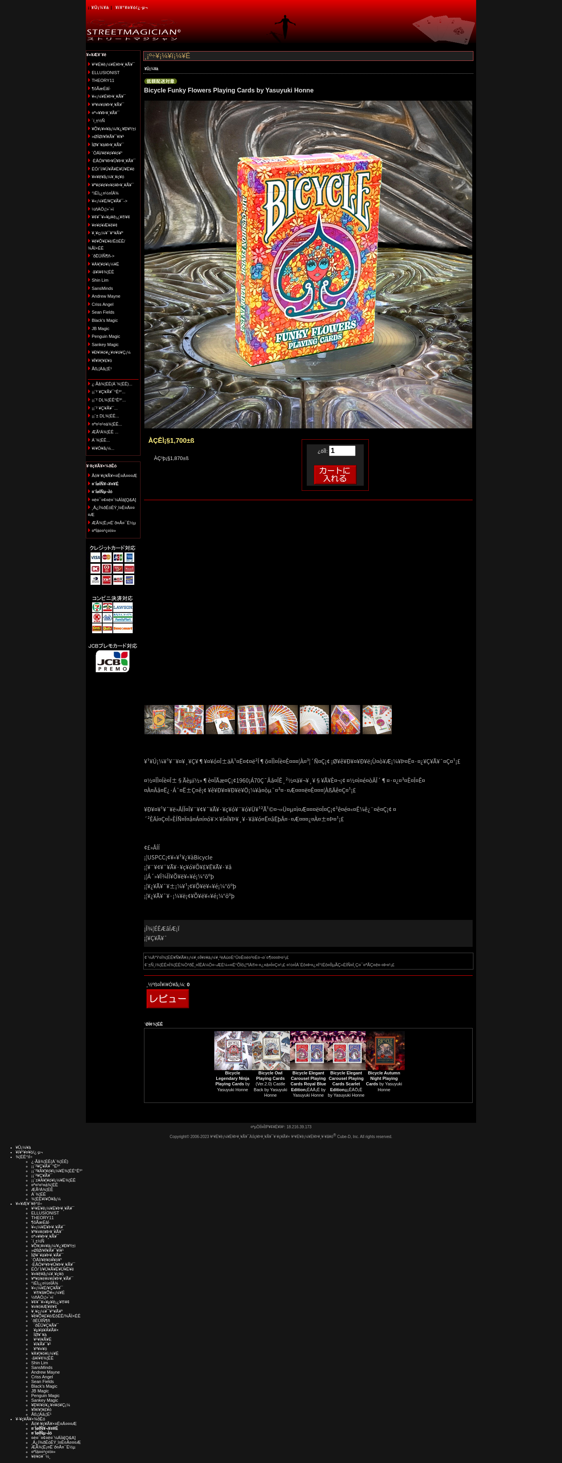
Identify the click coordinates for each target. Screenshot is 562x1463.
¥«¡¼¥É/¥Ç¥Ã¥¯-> (109, 201)
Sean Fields (103, 312)
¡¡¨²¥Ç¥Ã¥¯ (41, 1175)
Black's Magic (105, 320)
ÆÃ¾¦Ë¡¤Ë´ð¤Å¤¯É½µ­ (114, 522)
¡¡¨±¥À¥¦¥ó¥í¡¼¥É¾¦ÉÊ (53, 1180)
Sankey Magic (105, 344)
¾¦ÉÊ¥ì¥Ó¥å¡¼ (46, 1199)
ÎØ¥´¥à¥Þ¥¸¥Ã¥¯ (108, 144)
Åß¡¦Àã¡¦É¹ (102, 368)
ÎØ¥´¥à (39, 1334)
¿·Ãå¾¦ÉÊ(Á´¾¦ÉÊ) (49, 1161)
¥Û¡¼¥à (100, 7)
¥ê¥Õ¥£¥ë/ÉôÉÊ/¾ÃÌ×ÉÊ (55, 1316)
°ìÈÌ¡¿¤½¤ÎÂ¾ (105, 193)
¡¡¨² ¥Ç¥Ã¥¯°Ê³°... (108, 391)
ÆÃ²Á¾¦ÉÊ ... (105, 432)
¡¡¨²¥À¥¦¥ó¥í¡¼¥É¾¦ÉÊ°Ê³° (56, 1170)
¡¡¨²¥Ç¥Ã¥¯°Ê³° (45, 1166)
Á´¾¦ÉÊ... (101, 440)
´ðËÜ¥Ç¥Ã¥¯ (45, 1325)
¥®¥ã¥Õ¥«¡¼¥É (48, 1292)
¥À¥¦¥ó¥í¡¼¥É (105, 264)
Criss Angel (103, 304)
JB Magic (100, 328)
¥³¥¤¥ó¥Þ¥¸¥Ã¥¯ (108, 104)
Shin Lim (100, 280)
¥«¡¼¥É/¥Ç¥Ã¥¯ (47, 1287)
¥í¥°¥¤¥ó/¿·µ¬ (132, 7)
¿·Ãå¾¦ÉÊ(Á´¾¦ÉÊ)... (112, 384)
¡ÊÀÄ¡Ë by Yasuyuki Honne (308, 1084)
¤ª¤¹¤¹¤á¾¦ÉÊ (44, 1184)
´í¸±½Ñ (98, 120)
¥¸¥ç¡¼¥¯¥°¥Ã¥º (107, 233)
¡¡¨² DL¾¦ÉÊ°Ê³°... (109, 400)
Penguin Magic (106, 336)
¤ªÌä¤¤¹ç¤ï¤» (104, 530)
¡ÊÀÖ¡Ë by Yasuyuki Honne (346, 1084)
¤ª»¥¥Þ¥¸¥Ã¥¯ (105, 112)
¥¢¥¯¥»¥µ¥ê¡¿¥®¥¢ (111, 217)
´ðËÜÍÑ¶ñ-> (103, 256)
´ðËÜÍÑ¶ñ (40, 1320)
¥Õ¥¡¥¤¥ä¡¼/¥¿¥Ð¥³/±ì (114, 128)
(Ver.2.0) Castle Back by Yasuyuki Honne (270, 1084)
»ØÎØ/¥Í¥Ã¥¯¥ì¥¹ (108, 136)
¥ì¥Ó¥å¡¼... (103, 448)
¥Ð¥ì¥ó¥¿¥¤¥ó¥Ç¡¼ (111, 352)
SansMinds (102, 288)
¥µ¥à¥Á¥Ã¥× (45, 1330)
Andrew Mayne (106, 296)
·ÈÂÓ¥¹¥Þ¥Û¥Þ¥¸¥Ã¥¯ (113, 160)
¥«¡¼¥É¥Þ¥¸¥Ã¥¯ (109, 96)
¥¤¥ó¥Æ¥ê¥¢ (104, 225)
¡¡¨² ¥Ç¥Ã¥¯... (105, 408)
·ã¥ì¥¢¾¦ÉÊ (103, 272)
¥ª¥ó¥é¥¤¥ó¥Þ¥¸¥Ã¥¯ (113, 185)
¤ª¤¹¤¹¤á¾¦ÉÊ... (107, 424)
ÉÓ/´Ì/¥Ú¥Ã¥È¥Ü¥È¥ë (113, 169)
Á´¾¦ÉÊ (38, 1194)
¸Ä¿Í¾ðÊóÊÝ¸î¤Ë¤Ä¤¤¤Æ (56, 1442)
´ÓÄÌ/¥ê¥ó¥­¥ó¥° (107, 153)
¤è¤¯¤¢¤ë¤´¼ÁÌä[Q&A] (114, 499)
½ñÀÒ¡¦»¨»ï (103, 209)
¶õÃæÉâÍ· (101, 88)
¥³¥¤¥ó (39, 1348)
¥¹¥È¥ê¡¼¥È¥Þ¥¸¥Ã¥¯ (113, 64)
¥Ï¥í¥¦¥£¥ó (102, 360)
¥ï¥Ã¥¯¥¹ (41, 1344)
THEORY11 (103, 80)
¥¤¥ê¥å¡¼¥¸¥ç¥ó (108, 176)
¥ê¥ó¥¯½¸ (41, 1456)
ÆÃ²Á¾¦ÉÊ (42, 1189)
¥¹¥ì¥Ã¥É (41, 1339)
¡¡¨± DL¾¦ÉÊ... (105, 416)
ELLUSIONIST (106, 72)
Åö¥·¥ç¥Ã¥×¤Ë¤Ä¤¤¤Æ (114, 475)
